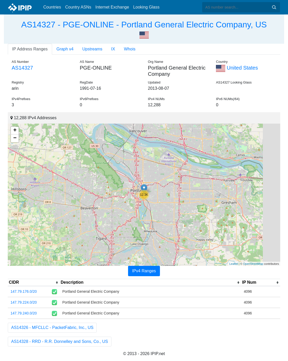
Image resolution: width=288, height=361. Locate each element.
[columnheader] (34, 282)
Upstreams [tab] (92, 49)
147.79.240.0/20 (24, 313)
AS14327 (22, 68)
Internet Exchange (112, 7)
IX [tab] (113, 49)
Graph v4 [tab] (65, 49)
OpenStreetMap (253, 263)
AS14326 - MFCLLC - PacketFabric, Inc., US (52, 327)
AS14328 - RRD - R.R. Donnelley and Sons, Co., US (59, 341)
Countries (52, 7)
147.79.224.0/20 (24, 302)
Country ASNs (78, 7)
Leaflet (233, 263)
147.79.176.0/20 (24, 291)
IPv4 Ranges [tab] (144, 271)
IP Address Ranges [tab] (30, 49)
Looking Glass (146, 7)
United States (237, 68)
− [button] (15, 138)
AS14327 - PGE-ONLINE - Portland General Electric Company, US (144, 24)
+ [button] (15, 130)
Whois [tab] (129, 49)
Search (274, 7)
